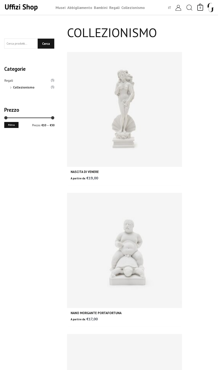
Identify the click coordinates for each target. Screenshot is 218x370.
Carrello (172, 290)
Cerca (46, 44)
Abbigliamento (122, 290)
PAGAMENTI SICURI (178, 231)
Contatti (172, 275)
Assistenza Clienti (180, 268)
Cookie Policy (175, 333)
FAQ (169, 319)
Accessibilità (175, 340)
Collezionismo (23, 88)
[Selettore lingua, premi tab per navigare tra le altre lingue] (169, 7)
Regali (8, 81)
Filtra (11, 125)
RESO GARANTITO (40, 232)
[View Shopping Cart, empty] (200, 7)
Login (170, 282)
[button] (189, 7)
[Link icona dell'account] (178, 7)
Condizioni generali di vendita (188, 297)
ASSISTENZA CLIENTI (109, 232)
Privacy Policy (176, 326)
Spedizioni (173, 304)
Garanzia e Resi (177, 311)
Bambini (117, 275)
